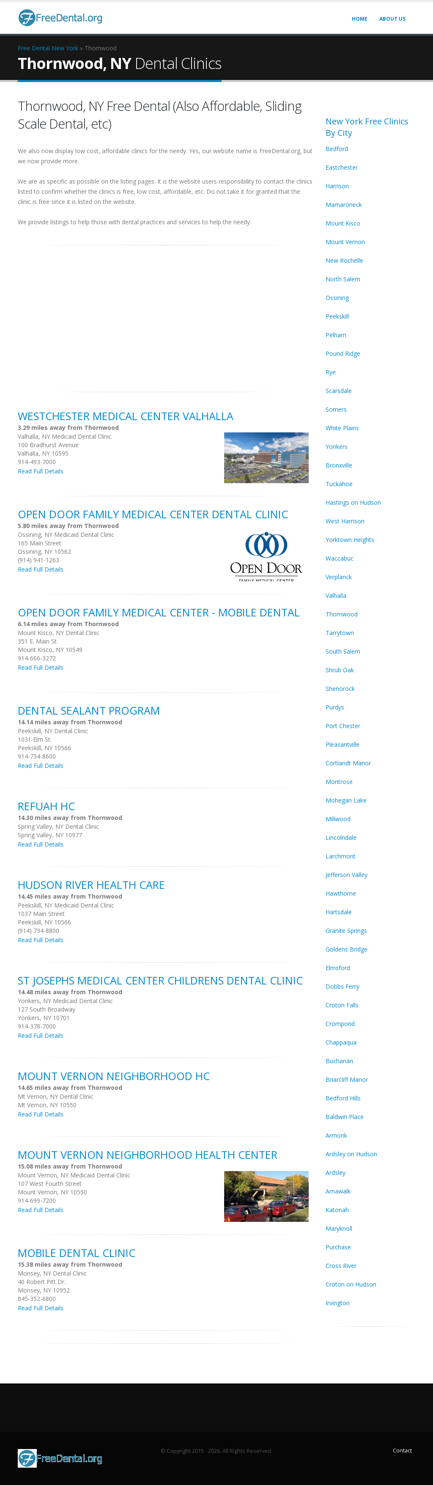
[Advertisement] (165, 314)
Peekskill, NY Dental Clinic (53, 731)
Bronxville (339, 465)
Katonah (337, 1210)
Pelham (336, 335)
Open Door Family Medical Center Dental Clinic (153, 514)
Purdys (335, 707)
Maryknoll (339, 1228)
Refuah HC (46, 806)
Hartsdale (339, 912)
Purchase (338, 1247)
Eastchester (342, 167)
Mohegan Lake (346, 800)
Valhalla (336, 595)
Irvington (338, 1303)
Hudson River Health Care (91, 884)
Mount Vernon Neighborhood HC (114, 1076)
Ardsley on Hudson (351, 1154)
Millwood (338, 819)
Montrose (339, 782)
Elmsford (338, 968)
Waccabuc (340, 558)
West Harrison (345, 521)
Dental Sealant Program (89, 710)
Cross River (341, 1266)
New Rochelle (344, 260)
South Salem (343, 651)
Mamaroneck (344, 205)
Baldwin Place (345, 1117)
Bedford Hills (343, 1098)
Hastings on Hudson (353, 502)
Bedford (337, 149)
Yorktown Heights (350, 540)
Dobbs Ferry (342, 986)
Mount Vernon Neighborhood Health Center (147, 1154)
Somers (336, 409)
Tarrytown (340, 633)
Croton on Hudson (351, 1284)
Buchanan (339, 1061)
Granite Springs (346, 931)
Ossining (337, 298)
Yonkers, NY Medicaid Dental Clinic (65, 1001)
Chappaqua (341, 1042)
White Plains (342, 428)
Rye (331, 372)
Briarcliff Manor (347, 1079)
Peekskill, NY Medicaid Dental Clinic (66, 905)
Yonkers (337, 447)
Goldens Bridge (346, 949)
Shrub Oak (340, 670)
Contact (402, 1450)
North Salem (343, 279)
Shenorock (340, 689)
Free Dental (34, 48)
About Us (392, 18)
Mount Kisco (343, 223)
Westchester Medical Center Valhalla (125, 416)
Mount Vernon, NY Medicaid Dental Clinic (74, 1175)
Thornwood (342, 614)
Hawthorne (341, 893)
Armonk (336, 1135)
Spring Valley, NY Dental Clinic (58, 826)
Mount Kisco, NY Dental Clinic (58, 633)
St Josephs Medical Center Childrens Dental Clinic (160, 980)
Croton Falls (342, 1005)
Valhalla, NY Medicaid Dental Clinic (65, 436)
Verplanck (339, 577)
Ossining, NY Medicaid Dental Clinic (66, 535)
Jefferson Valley (346, 875)
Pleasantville (342, 744)
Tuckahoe (339, 484)
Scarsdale (339, 391)
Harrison (337, 186)
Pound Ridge (343, 353)
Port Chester (343, 726)
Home (359, 18)
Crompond (340, 1024)
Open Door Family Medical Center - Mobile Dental (159, 612)
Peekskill (337, 316)
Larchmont (341, 856)
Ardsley (335, 1173)
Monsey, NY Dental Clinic (52, 1273)
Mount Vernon (345, 242)
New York (65, 48)
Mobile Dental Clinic (76, 1253)
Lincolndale (341, 837)
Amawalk (338, 1191)
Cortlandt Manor (348, 763)
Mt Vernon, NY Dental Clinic (55, 1096)
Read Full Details (40, 471)
